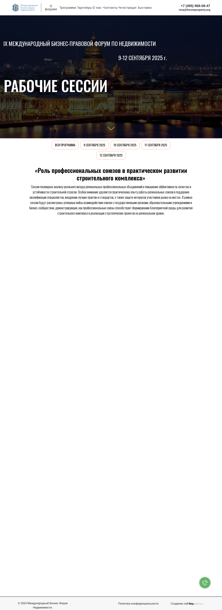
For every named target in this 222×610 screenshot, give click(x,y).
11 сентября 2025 (156, 145)
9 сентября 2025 (94, 145)
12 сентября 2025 (111, 155)
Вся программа (65, 145)
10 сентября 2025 (124, 145)
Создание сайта (181, 603)
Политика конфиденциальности (138, 603)
